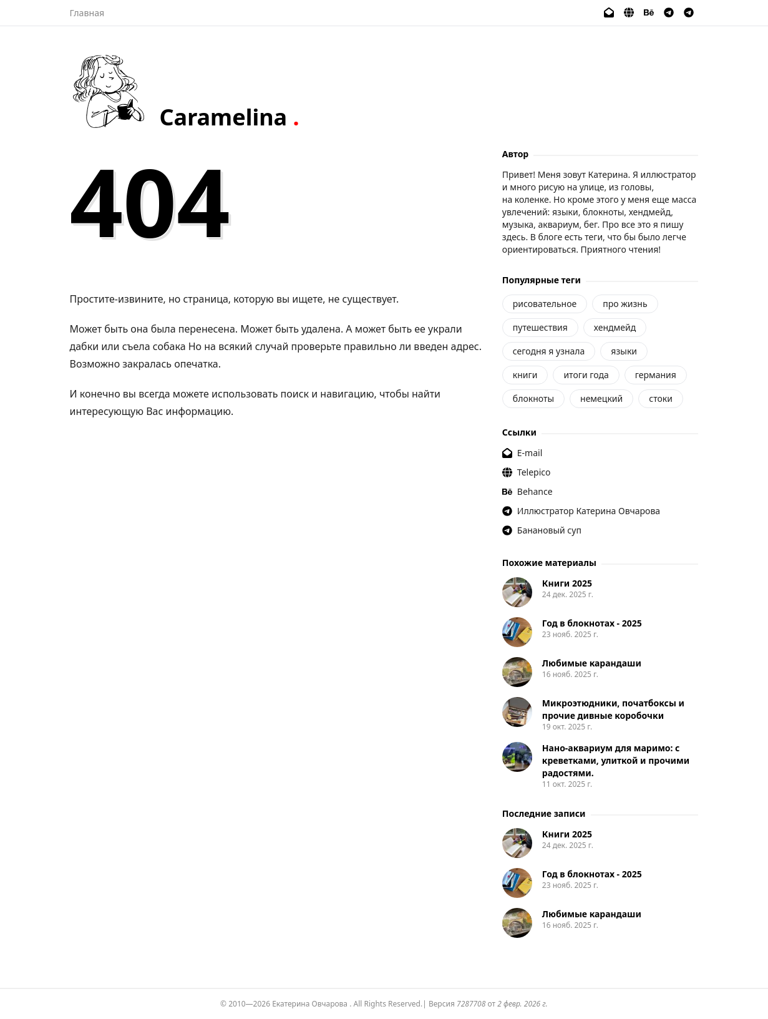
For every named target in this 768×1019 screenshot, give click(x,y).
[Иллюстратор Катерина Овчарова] (668, 12)
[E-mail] (608, 12)
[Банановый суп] (688, 12)
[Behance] (648, 12)
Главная (87, 13)
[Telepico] (628, 12)
